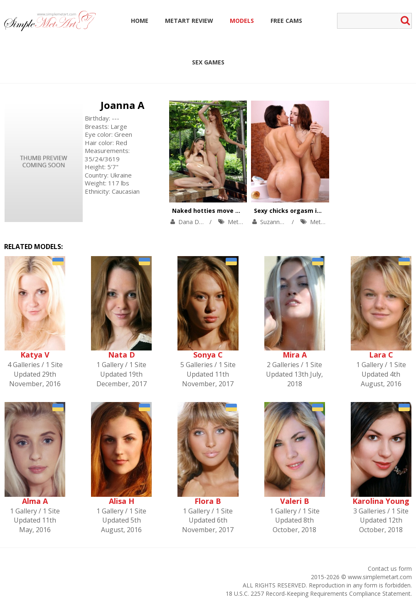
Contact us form (390, 568)
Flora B (207, 501)
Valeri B (294, 501)
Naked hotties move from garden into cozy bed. (244, 211)
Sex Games (208, 62)
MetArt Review (189, 21)
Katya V (34, 355)
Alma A (35, 501)
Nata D (121, 355)
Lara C (381, 355)
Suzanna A (274, 222)
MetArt (237, 222)
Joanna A (123, 105)
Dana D (188, 222)
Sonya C (208, 355)
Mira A (295, 355)
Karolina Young (380, 501)
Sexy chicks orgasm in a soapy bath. (308, 211)
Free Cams (286, 21)
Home (139, 21)
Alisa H (121, 501)
